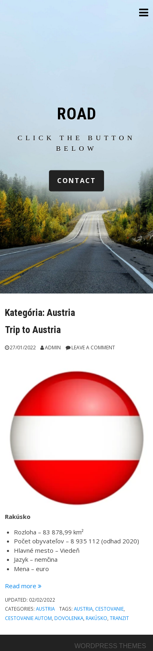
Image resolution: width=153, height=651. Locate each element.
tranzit (119, 618)
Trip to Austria (33, 329)
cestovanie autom (28, 618)
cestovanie (109, 608)
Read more (23, 586)
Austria (45, 608)
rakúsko (96, 618)
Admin (53, 347)
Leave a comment (93, 347)
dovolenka (68, 618)
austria (83, 608)
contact (76, 181)
